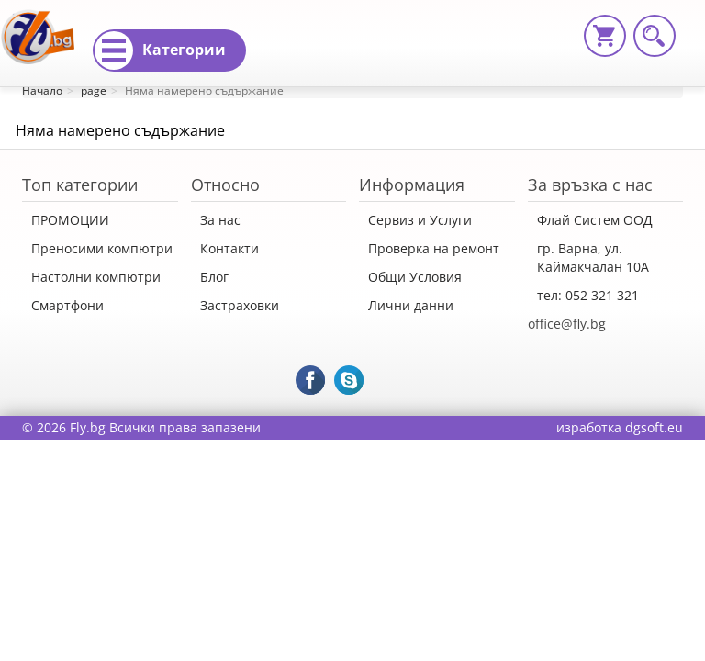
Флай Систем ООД (595, 220)
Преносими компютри (102, 248)
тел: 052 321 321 (588, 295)
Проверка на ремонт (433, 248)
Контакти (229, 248)
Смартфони (67, 305)
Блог (214, 277)
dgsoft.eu (654, 427)
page (93, 90)
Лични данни (410, 305)
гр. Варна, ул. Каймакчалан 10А (593, 257)
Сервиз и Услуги (420, 220)
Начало (42, 90)
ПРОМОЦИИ (70, 220)
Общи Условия (415, 277)
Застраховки (239, 305)
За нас (220, 220)
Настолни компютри (96, 277)
